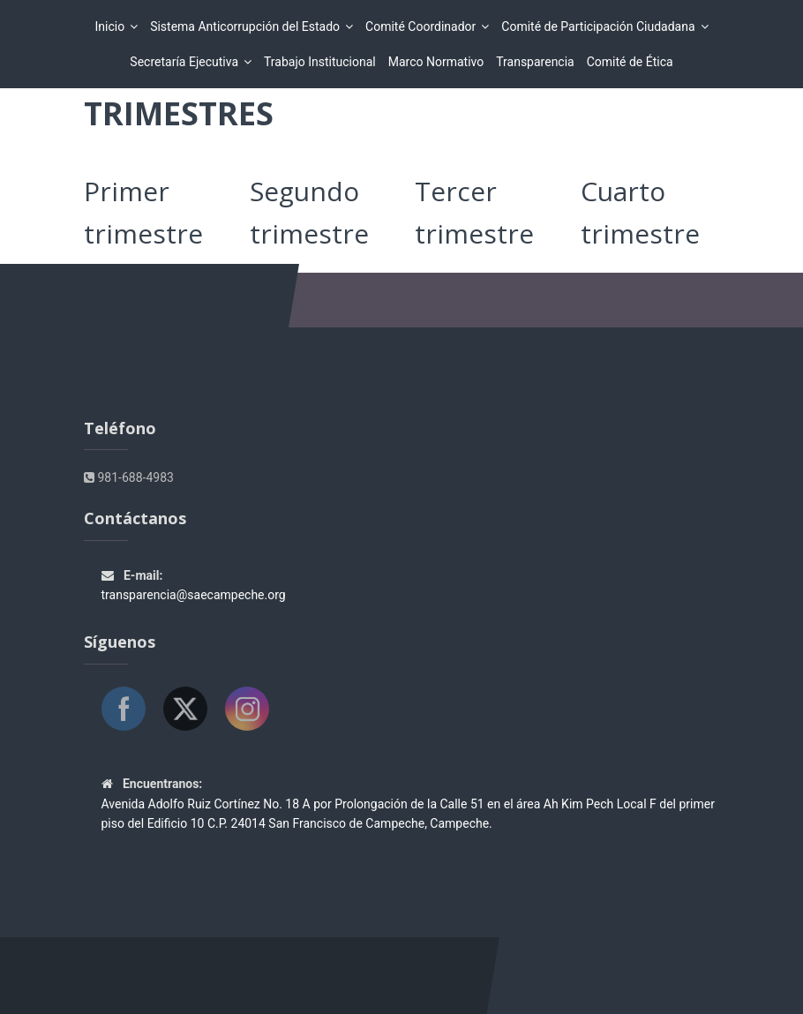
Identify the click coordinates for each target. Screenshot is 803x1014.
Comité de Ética (630, 62)
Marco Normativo (436, 62)
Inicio (112, 26)
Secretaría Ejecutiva (187, 61)
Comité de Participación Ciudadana (600, 26)
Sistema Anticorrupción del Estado (247, 26)
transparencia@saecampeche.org (193, 595)
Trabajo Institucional (320, 62)
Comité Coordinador (423, 26)
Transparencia (535, 62)
